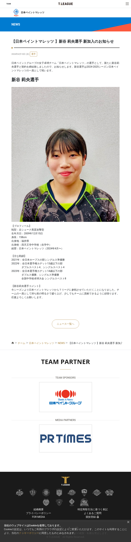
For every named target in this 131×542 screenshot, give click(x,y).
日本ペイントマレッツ (41, 343)
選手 (33, 54)
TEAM (8, 4)
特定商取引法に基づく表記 (93, 509)
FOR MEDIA (38, 516)
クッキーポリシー (29, 533)
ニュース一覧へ (65, 323)
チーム (21, 343)
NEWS (61, 343)
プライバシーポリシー (38, 513)
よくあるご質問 (92, 513)
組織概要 (39, 509)
